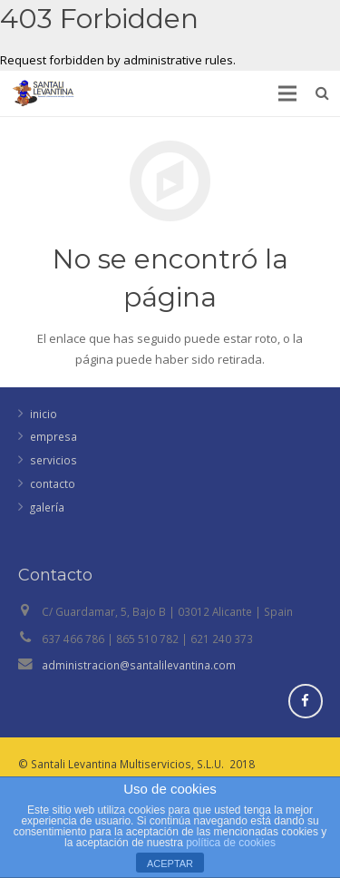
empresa (53, 436)
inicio (43, 413)
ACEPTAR (170, 863)
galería (47, 507)
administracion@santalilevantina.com (139, 665)
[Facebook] (305, 701)
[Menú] (287, 93)
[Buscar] (322, 93)
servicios (53, 460)
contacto (52, 483)
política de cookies (231, 842)
